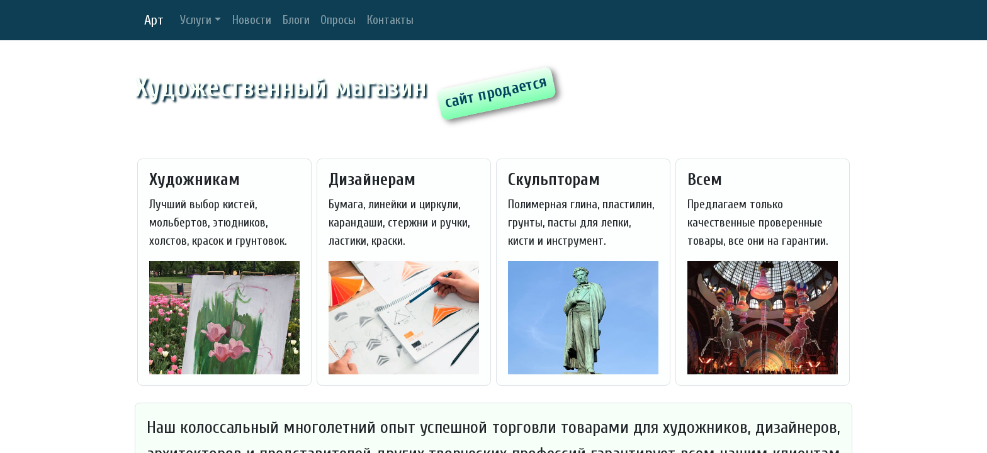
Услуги (196, 20)
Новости (251, 20)
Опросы (338, 20)
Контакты (390, 20)
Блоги (296, 20)
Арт (154, 20)
